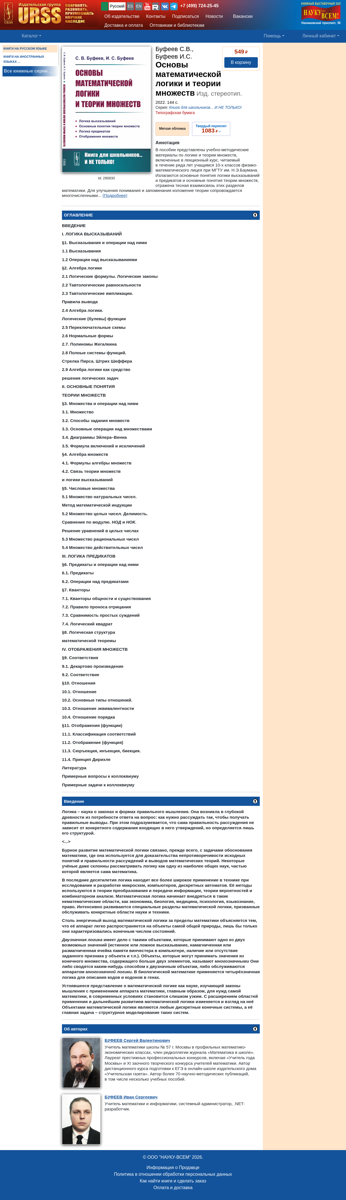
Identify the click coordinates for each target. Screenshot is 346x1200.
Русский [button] (117, 6)
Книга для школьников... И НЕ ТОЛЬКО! (205, 107)
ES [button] (130, 6)
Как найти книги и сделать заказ (173, 1181)
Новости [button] (214, 16)
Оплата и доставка (173, 1187)
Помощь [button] (272, 35)
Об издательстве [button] (122, 16)
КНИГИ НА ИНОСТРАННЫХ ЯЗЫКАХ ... (23, 59)
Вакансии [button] (241, 16)
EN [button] (138, 6)
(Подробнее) (114, 195)
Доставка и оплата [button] (123, 25)
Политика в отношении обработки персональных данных (173, 1174)
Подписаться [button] (185, 16)
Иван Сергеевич (131, 1097)
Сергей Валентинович (137, 1040)
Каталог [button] (30, 35)
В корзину (241, 62)
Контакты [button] (155, 16)
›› (211, 129)
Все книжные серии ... (28, 71)
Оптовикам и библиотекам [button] (177, 25)
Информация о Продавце (172, 1167)
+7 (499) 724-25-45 (199, 5)
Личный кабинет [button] (319, 35)
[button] (147, 6)
